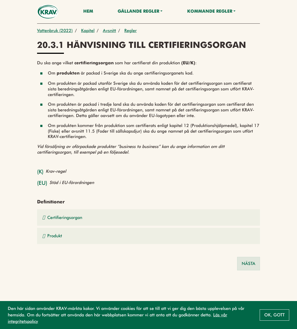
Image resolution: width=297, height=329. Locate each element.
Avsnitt (109, 30)
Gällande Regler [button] (138, 11)
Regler (130, 30)
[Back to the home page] (48, 11)
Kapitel (88, 30)
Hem (88, 11)
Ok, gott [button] (274, 314)
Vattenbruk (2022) (55, 30)
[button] (148, 217)
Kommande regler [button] (209, 11)
